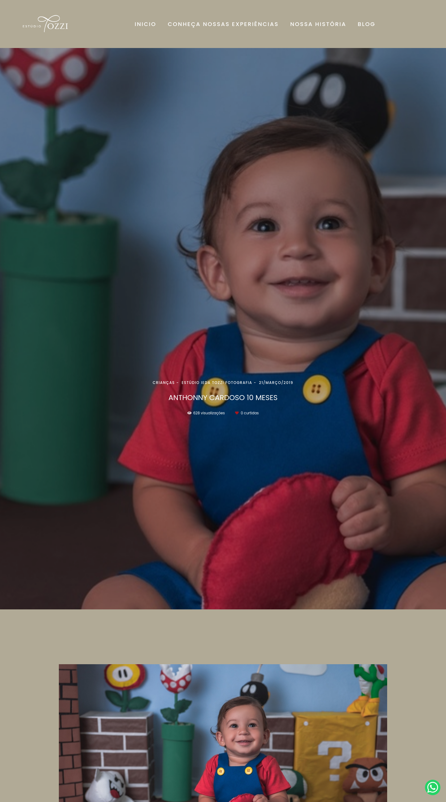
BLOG (366, 24)
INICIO (145, 24)
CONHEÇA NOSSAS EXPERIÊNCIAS (223, 24)
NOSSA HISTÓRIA (318, 24)
